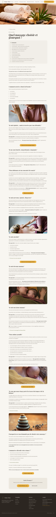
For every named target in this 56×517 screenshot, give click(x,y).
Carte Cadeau (31, 508)
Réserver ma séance (28, 193)
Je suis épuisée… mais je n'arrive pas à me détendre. (19, 46)
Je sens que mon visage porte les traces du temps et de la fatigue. (22, 58)
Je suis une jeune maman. (15, 55)
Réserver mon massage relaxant (28, 145)
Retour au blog (12, 29)
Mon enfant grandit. (14, 57)
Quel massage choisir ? (33, 500)
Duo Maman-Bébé (32, 505)
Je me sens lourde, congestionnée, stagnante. (19, 47)
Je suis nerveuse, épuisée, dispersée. (17, 50)
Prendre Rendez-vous (49, 1)
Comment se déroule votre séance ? (17, 61)
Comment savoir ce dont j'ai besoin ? (17, 44)
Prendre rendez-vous (28, 473)
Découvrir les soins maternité (15, 258)
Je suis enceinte (13, 52)
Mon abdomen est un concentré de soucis (18, 49)
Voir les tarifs (34, 485)
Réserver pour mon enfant (28, 386)
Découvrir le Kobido (13, 410)
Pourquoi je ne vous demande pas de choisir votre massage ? (21, 60)
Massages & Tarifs (23, 1)
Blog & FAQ (37, 1)
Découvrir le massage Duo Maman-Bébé (17, 330)
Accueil (12, 1)
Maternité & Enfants (30, 1)
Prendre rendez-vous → (46, 505)
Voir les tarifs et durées (14, 462)
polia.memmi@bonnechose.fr (47, 502)
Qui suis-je (16, 1)
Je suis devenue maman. (15, 54)
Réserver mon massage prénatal (28, 261)
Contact (42, 1)
